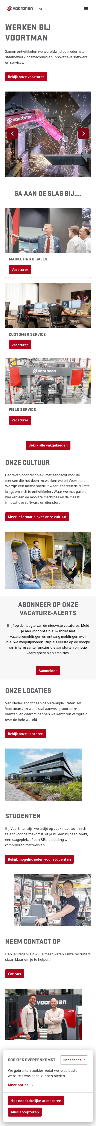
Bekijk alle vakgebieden (48, 445)
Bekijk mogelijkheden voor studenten (39, 859)
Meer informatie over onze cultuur (37, 516)
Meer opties (20, 1084)
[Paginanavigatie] (86, 8)
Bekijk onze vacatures (26, 76)
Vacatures (20, 269)
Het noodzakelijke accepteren (36, 1100)
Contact (14, 973)
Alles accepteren (25, 1112)
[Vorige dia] (12, 133)
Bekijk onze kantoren (25, 733)
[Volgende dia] (83, 133)
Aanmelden (48, 670)
